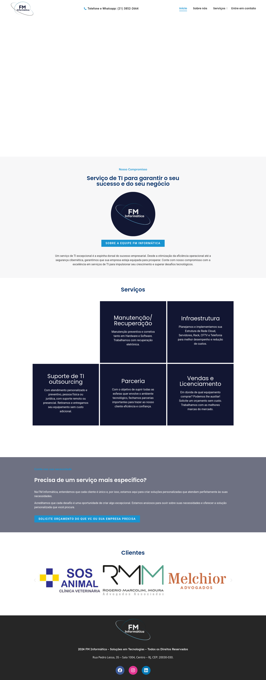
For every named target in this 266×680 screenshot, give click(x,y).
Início (183, 8)
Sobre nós (200, 8)
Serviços (220, 8)
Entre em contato (243, 8)
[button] (4, 86)
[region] (133, 86)
